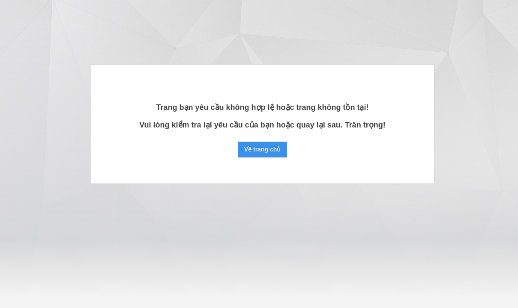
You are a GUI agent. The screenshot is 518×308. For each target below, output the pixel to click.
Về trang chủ (262, 149)
